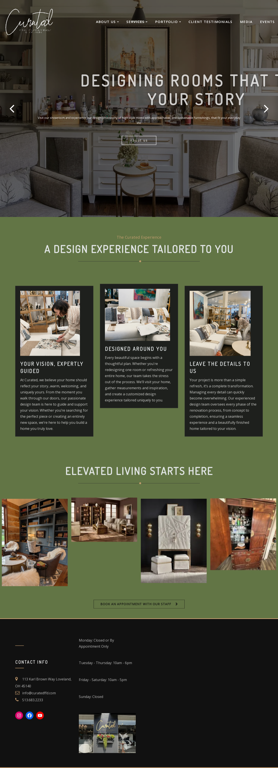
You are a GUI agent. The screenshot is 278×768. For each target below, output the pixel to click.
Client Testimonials (210, 22)
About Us (107, 22)
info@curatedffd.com (39, 709)
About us (139, 147)
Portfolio (168, 22)
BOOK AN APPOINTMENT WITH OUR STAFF (135, 607)
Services (136, 22)
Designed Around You (136, 396)
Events (267, 22)
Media (246, 22)
